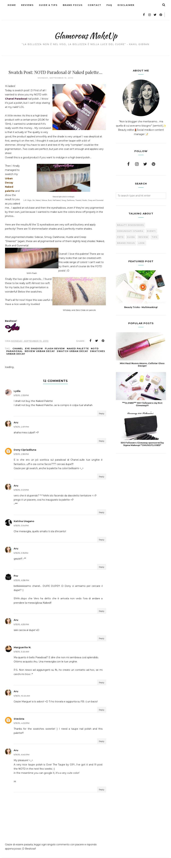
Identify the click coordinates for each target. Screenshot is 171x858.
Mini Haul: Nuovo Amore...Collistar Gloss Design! (142, 354)
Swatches (97, 343)
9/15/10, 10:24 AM (22, 687)
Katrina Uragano (24, 513)
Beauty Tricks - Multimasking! (141, 297)
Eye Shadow (34, 340)
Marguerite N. (22, 639)
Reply (101, 405)
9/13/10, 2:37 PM (21, 418)
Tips (154, 227)
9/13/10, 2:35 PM (21, 387)
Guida (131, 227)
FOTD (120, 227)
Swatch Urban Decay (72, 343)
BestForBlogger (105, 854)
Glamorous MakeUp (85, 24)
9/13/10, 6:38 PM (21, 572)
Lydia (17, 382)
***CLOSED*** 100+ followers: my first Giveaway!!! (142, 394)
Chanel (18, 340)
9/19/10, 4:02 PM (21, 715)
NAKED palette (78, 340)
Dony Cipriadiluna (25, 441)
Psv (16, 567)
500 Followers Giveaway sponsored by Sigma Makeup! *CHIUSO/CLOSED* (142, 433)
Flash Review (55, 340)
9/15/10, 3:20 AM (21, 643)
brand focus (126, 233)
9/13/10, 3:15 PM (21, 545)
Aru (16, 414)
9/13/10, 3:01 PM (21, 481)
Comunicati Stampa (130, 221)
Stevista (19, 710)
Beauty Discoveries (130, 215)
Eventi (151, 221)
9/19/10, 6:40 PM (21, 746)
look (141, 233)
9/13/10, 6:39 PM (21, 616)
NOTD (95, 340)
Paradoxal (14, 343)
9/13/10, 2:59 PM (21, 446)
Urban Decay (15, 345)
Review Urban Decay (40, 343)
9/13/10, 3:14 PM (21, 517)
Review (143, 227)
